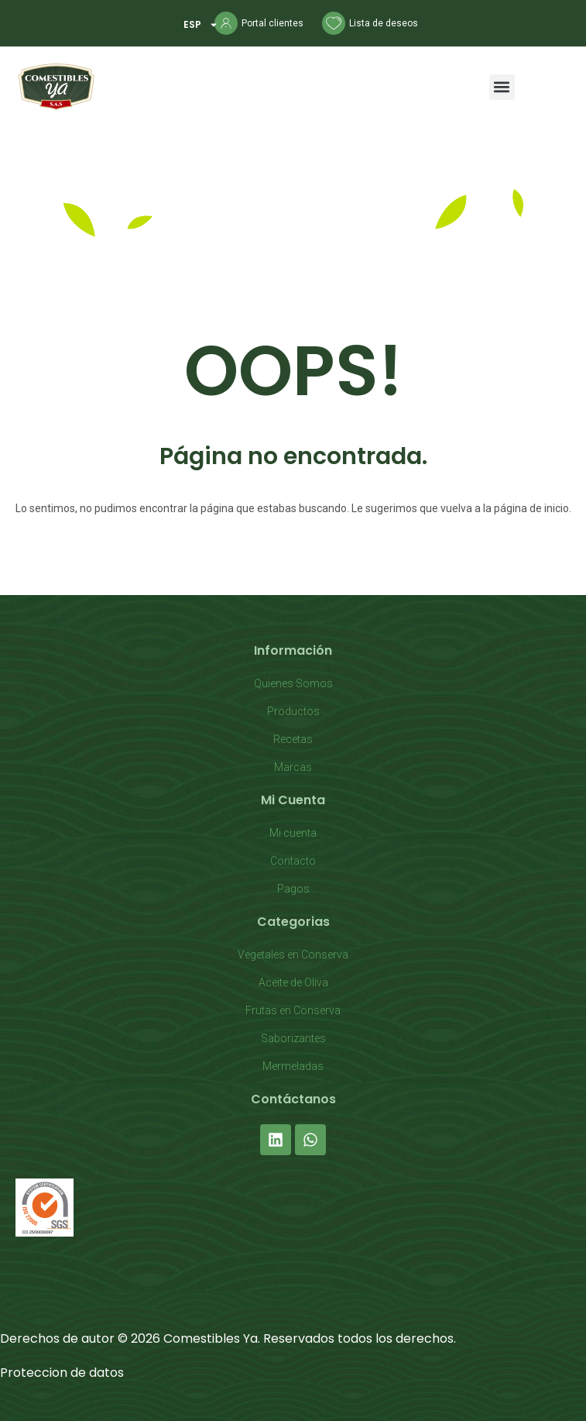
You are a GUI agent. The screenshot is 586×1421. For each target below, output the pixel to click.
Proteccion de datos (62, 1372)
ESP (200, 24)
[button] (502, 87)
